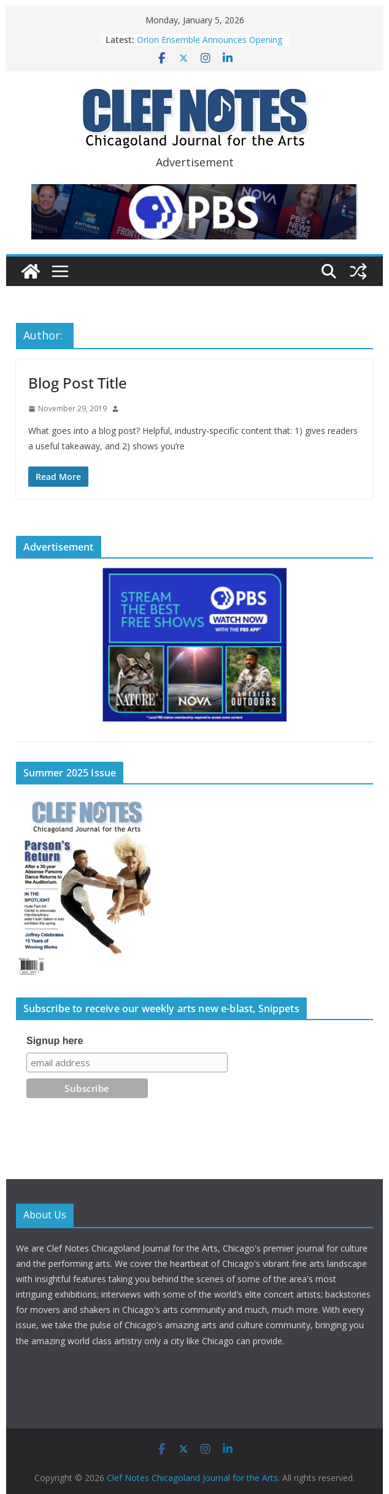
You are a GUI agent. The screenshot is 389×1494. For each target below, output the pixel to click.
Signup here (54, 1040)
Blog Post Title (77, 383)
